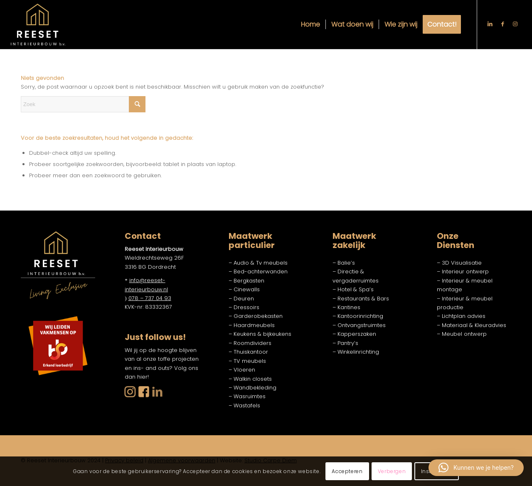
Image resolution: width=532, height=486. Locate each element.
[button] (476, 467)
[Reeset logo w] (38, 24)
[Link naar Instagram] (515, 24)
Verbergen (392, 471)
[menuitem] (310, 24)
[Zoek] (83, 104)
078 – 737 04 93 (149, 298)
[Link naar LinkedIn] (490, 24)
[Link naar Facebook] (502, 24)
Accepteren (347, 471)
